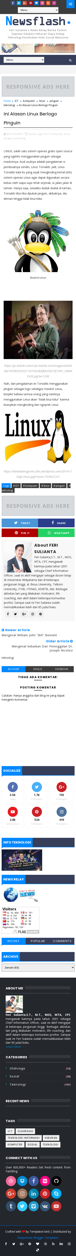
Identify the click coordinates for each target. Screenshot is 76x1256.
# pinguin (59, 485)
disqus (37, 669)
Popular (38, 941)
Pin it (22, 533)
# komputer (30, 485)
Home (7, 101)
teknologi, (20, 138)
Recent (13, 941)
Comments (62, 941)
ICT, (48, 134)
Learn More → (15, 1047)
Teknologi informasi (24, 1138)
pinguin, (8, 138)
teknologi (9, 105)
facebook (61, 669)
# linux (45, 485)
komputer (29, 101)
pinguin (54, 101)
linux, (67, 134)
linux (42, 101)
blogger (13, 669)
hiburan (51, 1138)
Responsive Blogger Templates (38, 1238)
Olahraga (17, 1068)
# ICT (16, 485)
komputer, (57, 134)
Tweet (22, 523)
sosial (14, 1076)
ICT (16, 101)
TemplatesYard (39, 1231)
